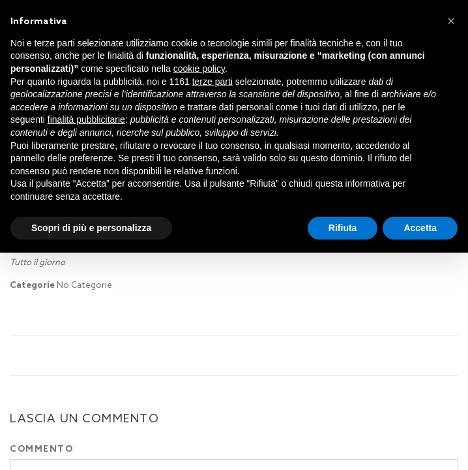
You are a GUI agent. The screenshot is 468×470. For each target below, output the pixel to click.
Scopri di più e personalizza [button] (91, 228)
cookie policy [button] (199, 68)
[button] (451, 20)
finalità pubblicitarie (86, 119)
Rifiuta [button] (343, 228)
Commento (41, 448)
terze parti (212, 81)
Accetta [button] (420, 228)
